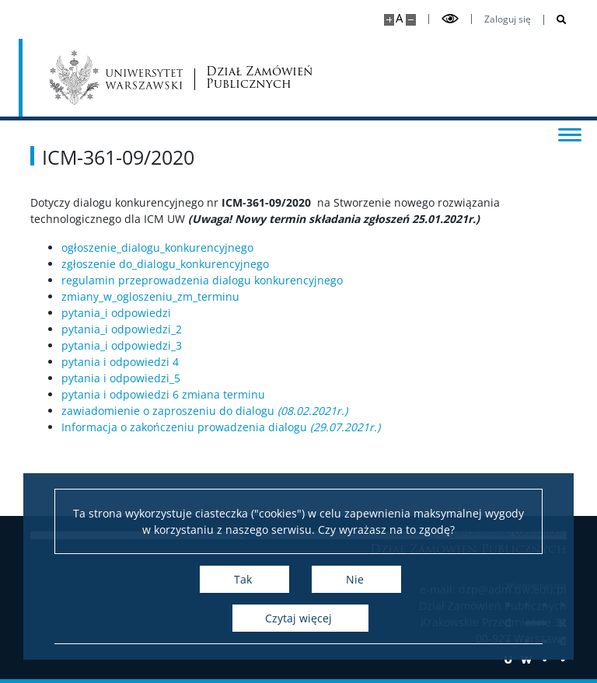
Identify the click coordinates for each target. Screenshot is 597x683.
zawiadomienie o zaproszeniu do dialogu (204, 410)
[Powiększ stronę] (389, 20)
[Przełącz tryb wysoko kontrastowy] (450, 19)
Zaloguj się (507, 19)
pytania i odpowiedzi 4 (120, 361)
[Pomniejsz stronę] (411, 20)
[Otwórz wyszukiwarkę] (555, 20)
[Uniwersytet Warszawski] (116, 78)
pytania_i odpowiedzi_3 (121, 345)
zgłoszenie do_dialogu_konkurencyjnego (165, 263)
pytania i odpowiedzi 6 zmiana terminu (163, 394)
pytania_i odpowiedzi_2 (121, 329)
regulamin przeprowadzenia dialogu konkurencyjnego (202, 280)
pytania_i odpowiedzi (116, 312)
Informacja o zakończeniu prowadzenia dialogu (220, 427)
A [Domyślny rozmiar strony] (399, 18)
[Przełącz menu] (569, 134)
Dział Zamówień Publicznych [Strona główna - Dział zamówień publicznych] (259, 78)
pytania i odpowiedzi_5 (120, 378)
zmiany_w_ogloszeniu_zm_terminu (150, 296)
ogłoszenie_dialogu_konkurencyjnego (157, 247)
